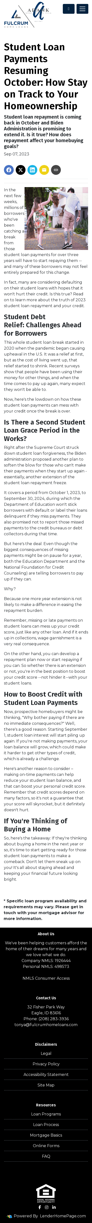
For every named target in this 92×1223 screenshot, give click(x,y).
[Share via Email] (44, 170)
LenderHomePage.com (63, 1216)
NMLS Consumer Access (46, 978)
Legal (46, 1053)
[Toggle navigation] (82, 9)
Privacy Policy (46, 1064)
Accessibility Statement (46, 1074)
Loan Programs (46, 1114)
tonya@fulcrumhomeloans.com (46, 1024)
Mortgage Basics (46, 1135)
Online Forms (46, 1145)
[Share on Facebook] (9, 170)
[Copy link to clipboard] (56, 170)
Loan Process (46, 1124)
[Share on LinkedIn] (32, 170)
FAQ (46, 1156)
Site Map (46, 1085)
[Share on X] (21, 170)
